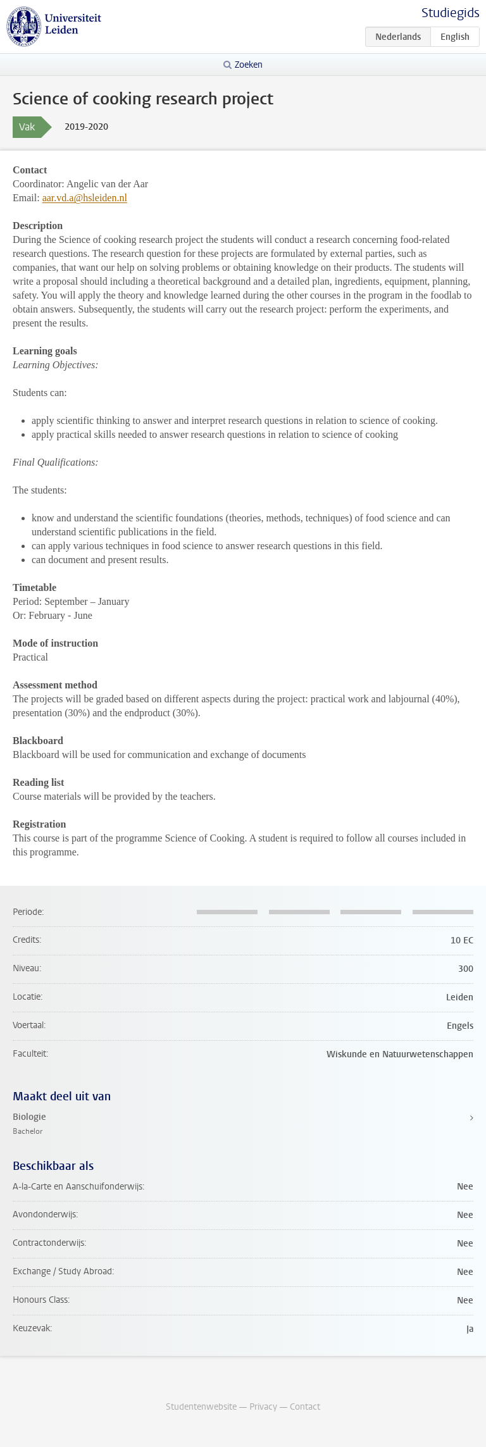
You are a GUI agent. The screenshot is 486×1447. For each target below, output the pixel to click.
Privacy (263, 1407)
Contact (305, 1407)
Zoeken (249, 65)
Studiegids (450, 13)
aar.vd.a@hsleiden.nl (84, 197)
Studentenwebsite (201, 1407)
